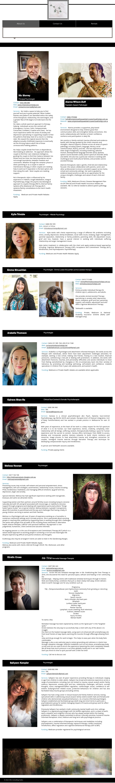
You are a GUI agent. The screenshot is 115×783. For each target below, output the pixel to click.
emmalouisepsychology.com (90, 284)
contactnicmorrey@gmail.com (29, 107)
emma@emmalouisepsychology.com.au (95, 282)
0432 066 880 (25, 103)
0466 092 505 (50, 224)
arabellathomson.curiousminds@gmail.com (63, 347)
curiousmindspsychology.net (56, 345)
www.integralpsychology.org (28, 105)
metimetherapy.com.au (54, 568)
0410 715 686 (87, 279)
